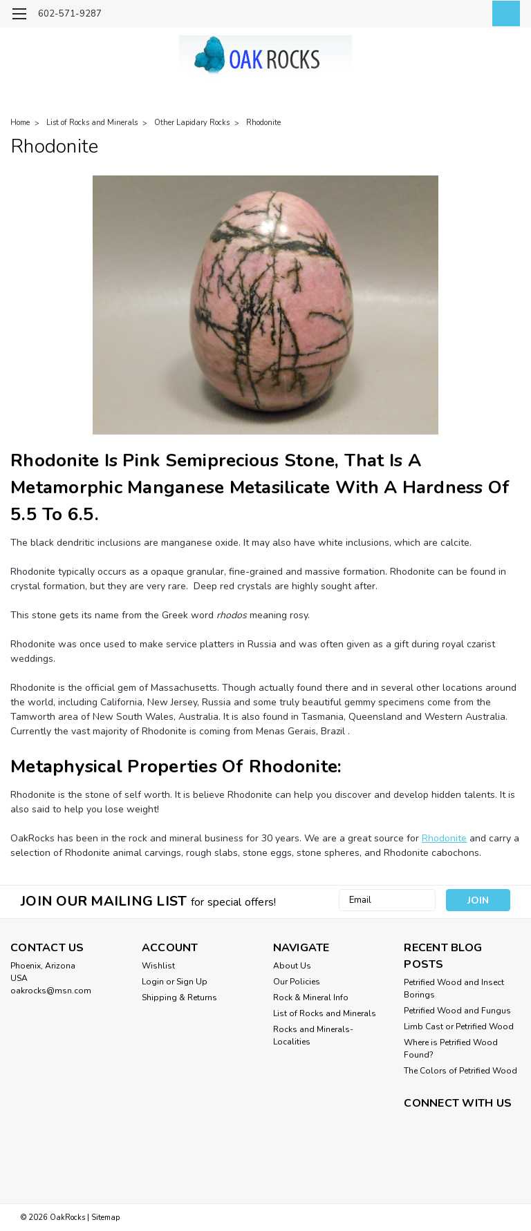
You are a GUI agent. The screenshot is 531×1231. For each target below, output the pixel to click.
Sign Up (191, 981)
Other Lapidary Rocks (192, 122)
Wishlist (158, 965)
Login (153, 981)
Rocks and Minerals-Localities (313, 1035)
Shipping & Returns (179, 997)
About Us (292, 965)
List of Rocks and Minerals (92, 122)
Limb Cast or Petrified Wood (459, 1026)
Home (20, 122)
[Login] (471, 14)
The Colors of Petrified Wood (460, 1070)
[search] (440, 14)
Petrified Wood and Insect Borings (454, 988)
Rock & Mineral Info (310, 997)
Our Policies (296, 981)
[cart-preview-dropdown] (503, 13)
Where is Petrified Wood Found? (451, 1048)
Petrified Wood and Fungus (457, 1010)
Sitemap (105, 1217)
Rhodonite (263, 122)
